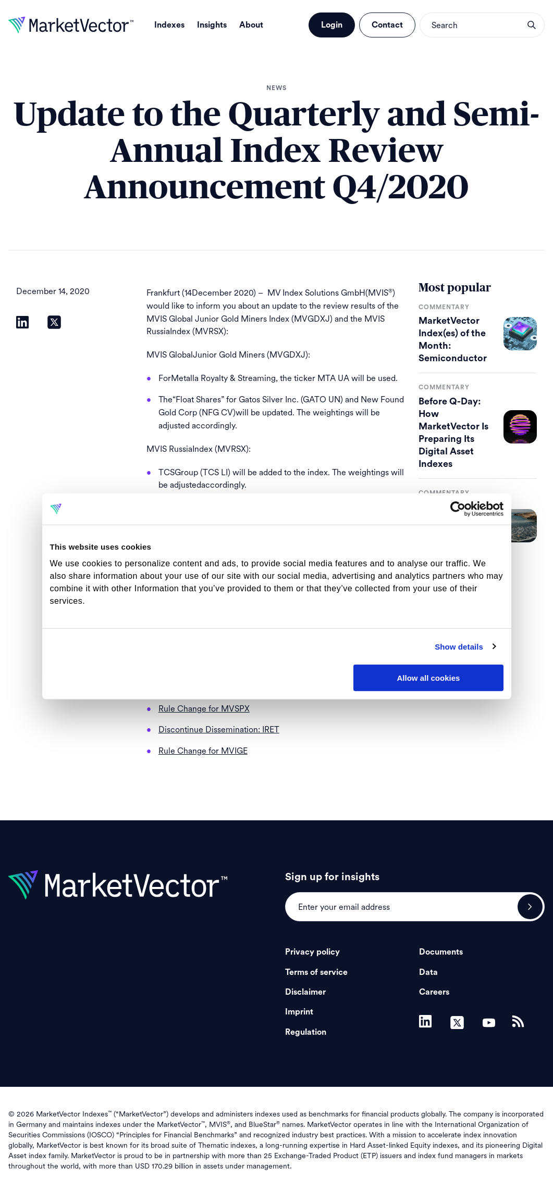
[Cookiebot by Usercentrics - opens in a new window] (457, 509)
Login (331, 25)
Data (428, 972)
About (251, 25)
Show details (459, 646)
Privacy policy (312, 952)
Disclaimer (305, 992)
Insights (212, 25)
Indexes (169, 25)
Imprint (299, 1012)
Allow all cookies (428, 678)
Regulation (305, 1032)
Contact (387, 25)
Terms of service (316, 972)
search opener (531, 25)
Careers (434, 992)
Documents (441, 952)
